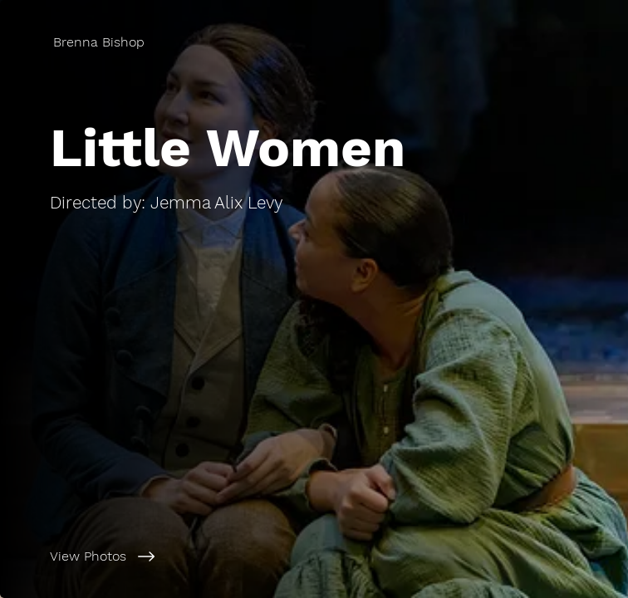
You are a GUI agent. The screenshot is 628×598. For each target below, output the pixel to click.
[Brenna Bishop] (100, 42)
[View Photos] (203, 556)
